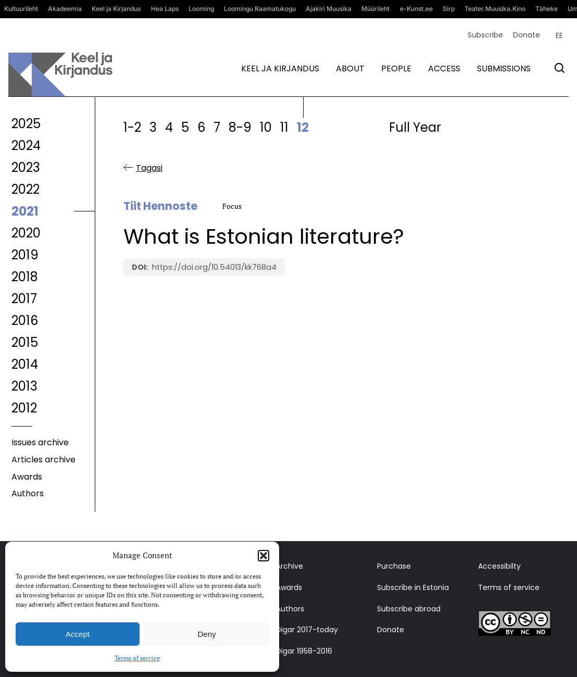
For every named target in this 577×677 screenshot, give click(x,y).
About (350, 68)
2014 (24, 364)
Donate (526, 35)
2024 (26, 145)
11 (284, 127)
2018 (24, 276)
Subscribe (485, 35)
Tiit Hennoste (160, 206)
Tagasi (149, 168)
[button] (263, 555)
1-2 (132, 127)
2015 (24, 342)
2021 (25, 211)
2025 (26, 123)
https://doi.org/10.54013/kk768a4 (214, 267)
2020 (26, 233)
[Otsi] (559, 68)
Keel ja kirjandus (280, 68)
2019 (25, 255)
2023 (25, 167)
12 (303, 127)
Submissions (504, 68)
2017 (24, 298)
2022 (25, 189)
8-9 (240, 127)
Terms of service (137, 658)
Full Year (415, 127)
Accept (78, 634)
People (396, 68)
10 (266, 127)
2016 (24, 320)
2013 (24, 386)
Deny (206, 634)
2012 (24, 408)
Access (444, 68)
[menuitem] (559, 35)
